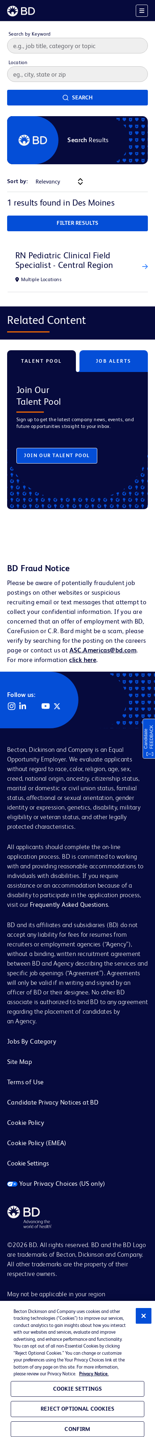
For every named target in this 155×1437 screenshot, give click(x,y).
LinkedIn (23, 706)
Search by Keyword (30, 34)
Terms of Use (25, 1082)
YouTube (45, 706)
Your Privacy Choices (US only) (56, 1183)
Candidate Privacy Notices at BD (52, 1102)
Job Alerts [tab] (113, 361)
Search (82, 97)
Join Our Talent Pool (57, 455)
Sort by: (17, 181)
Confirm (77, 1429)
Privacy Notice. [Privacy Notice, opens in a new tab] (94, 1373)
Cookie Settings (28, 1163)
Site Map (19, 1061)
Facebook (34, 706)
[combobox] (77, 74)
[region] (77, 1369)
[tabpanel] (77, 435)
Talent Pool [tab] (41, 361)
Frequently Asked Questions (69, 904)
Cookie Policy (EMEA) (37, 1143)
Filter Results (77, 222)
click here (82, 659)
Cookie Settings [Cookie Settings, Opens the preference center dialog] (77, 1388)
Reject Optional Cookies (77, 1408)
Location (18, 62)
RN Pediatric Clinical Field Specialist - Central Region (64, 260)
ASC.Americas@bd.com (102, 650)
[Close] (143, 1316)
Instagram (11, 706)
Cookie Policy (25, 1122)
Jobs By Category (31, 1041)
